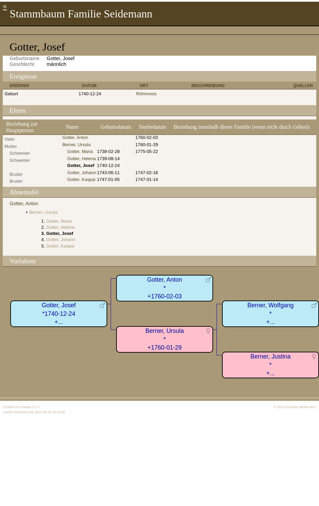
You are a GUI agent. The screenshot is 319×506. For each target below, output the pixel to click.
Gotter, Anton (75, 137)
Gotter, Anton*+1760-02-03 (164, 288)
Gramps (25, 407)
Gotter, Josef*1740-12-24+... (59, 313)
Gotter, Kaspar (81, 179)
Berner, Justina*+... (270, 365)
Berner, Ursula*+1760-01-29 (164, 339)
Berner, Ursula (76, 144)
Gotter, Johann (81, 172)
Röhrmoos (146, 93)
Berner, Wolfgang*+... (270, 313)
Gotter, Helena (81, 158)
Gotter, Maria (80, 151)
